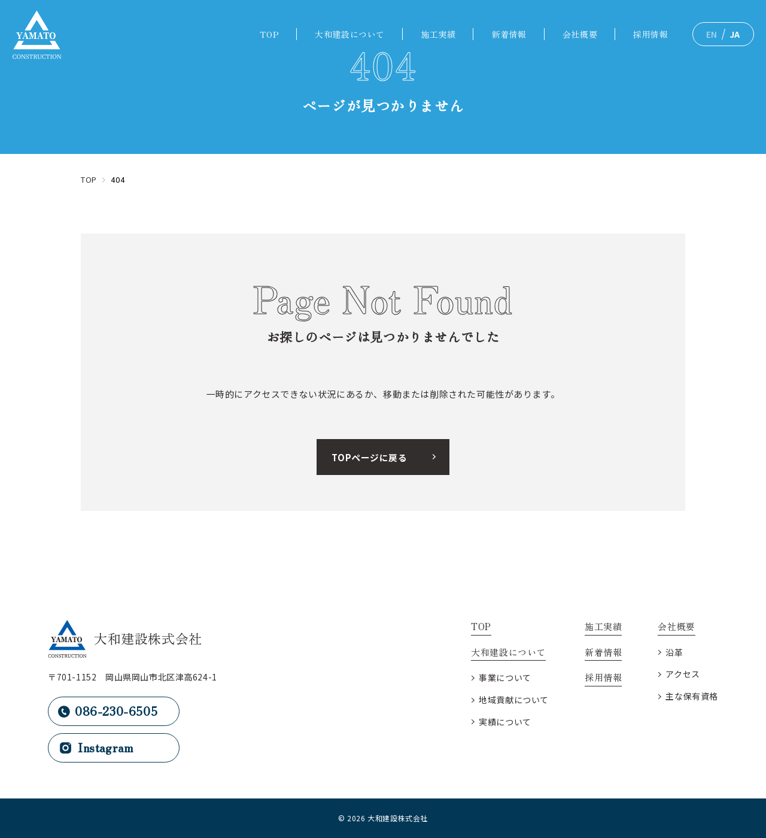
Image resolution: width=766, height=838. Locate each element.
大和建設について (350, 34)
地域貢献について (514, 700)
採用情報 (650, 34)
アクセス (682, 674)
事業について (505, 677)
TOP (269, 34)
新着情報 (508, 34)
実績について (505, 722)
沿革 (674, 652)
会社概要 (580, 34)
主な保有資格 (691, 696)
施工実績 (438, 34)
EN (712, 34)
